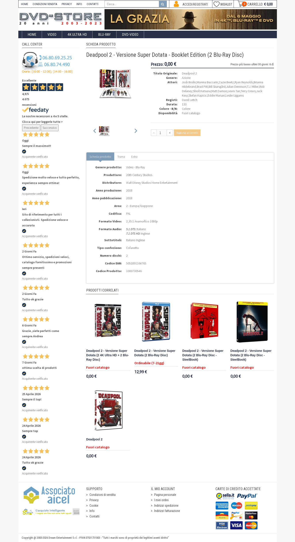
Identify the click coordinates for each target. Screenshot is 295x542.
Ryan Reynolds (244, 82)
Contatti (94, 516)
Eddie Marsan (216, 95)
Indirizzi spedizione (166, 505)
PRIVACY (67, 4)
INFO (79, 4)
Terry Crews (248, 91)
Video (52, 34)
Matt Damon (219, 91)
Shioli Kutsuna (202, 91)
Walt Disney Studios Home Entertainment (151, 183)
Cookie (93, 505)
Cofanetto (132, 248)
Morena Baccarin (207, 82)
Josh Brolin (189, 82)
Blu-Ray (104, 34)
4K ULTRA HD (77, 34)
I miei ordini (161, 500)
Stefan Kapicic (198, 95)
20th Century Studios (139, 175)
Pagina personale (165, 495)
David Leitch (189, 100)
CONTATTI (92, 4)
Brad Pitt (202, 87)
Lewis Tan (234, 91)
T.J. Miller (253, 87)
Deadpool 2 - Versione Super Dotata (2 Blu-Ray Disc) (154, 353)
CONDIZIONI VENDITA (45, 4)
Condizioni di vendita (102, 495)
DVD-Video (130, 34)
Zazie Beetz (226, 82)
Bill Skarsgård (217, 87)
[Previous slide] (95, 131)
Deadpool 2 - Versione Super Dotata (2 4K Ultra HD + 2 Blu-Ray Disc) (107, 355)
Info (92, 511)
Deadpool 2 (94, 439)
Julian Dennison (236, 87)
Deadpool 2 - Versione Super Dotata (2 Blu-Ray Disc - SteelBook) (202, 355)
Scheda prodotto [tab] (100, 157)
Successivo (50, 128)
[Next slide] (135, 131)
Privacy (94, 500)
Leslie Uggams (235, 95)
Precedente (31, 128)
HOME (24, 4)
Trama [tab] (121, 157)
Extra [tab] (134, 157)
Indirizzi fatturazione (167, 511)
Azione (186, 78)
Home (32, 34)
